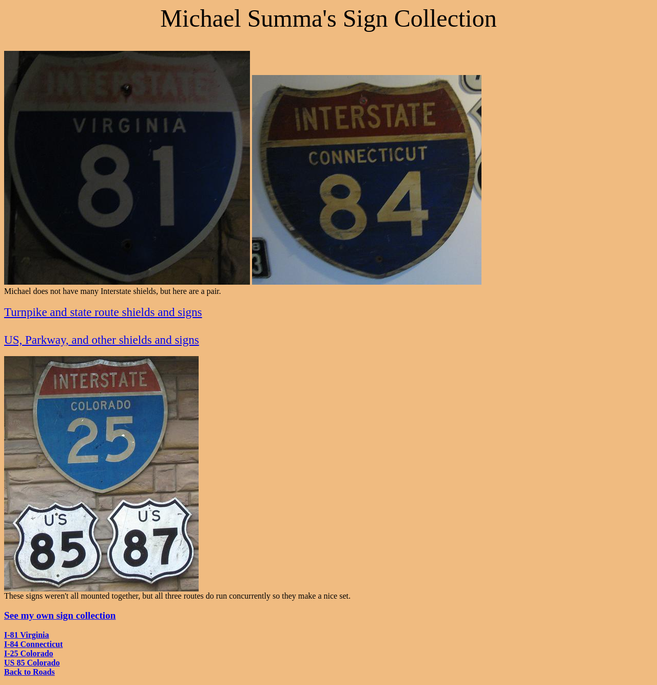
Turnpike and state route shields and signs (103, 312)
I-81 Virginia (26, 635)
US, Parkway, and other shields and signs (101, 339)
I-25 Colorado (28, 653)
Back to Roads (29, 672)
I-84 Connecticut (33, 644)
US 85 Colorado (32, 662)
